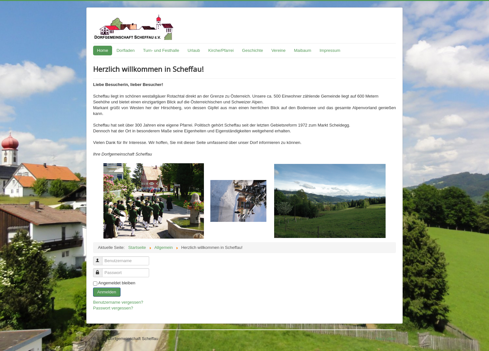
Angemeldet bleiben (116, 282)
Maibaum (302, 50)
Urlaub (193, 50)
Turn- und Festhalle (161, 50)
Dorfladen (126, 50)
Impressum (330, 50)
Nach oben (386, 338)
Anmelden (106, 291)
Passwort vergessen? (113, 308)
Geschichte (252, 50)
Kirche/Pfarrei (221, 50)
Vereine (278, 50)
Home (102, 50)
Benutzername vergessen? (118, 302)
